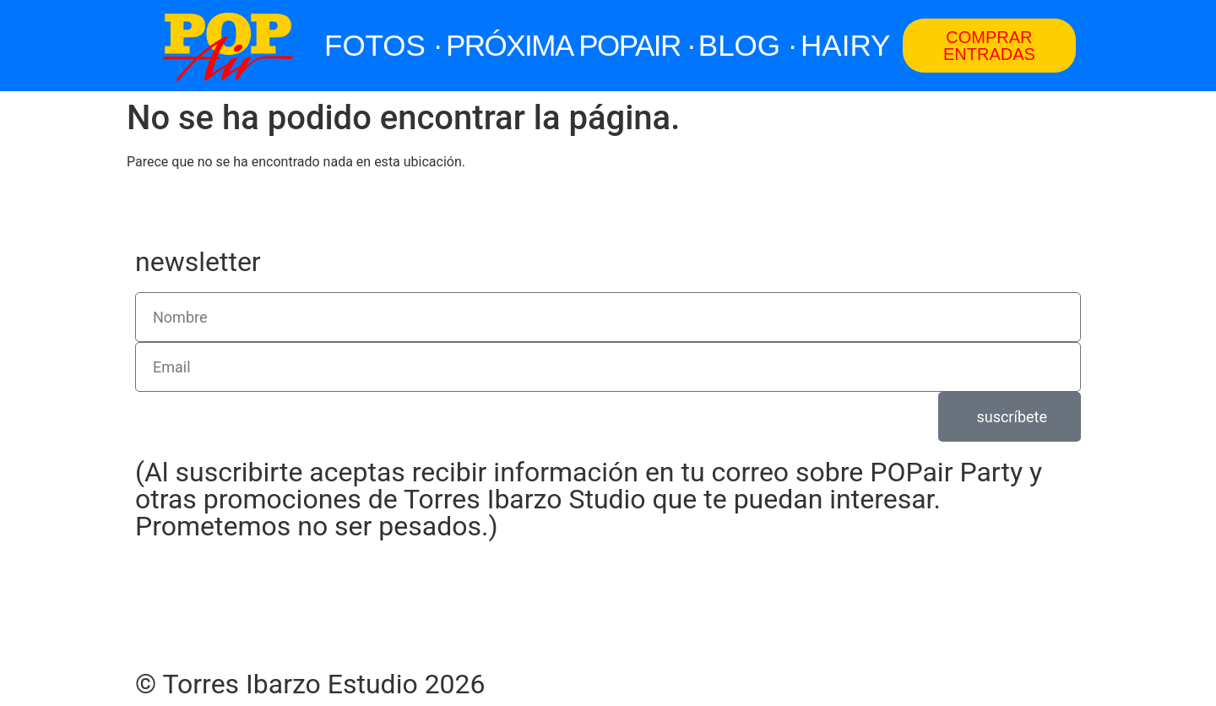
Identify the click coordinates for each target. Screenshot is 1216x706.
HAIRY (845, 45)
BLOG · (747, 45)
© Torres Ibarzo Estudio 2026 (310, 684)
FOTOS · (383, 45)
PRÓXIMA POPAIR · (570, 45)
